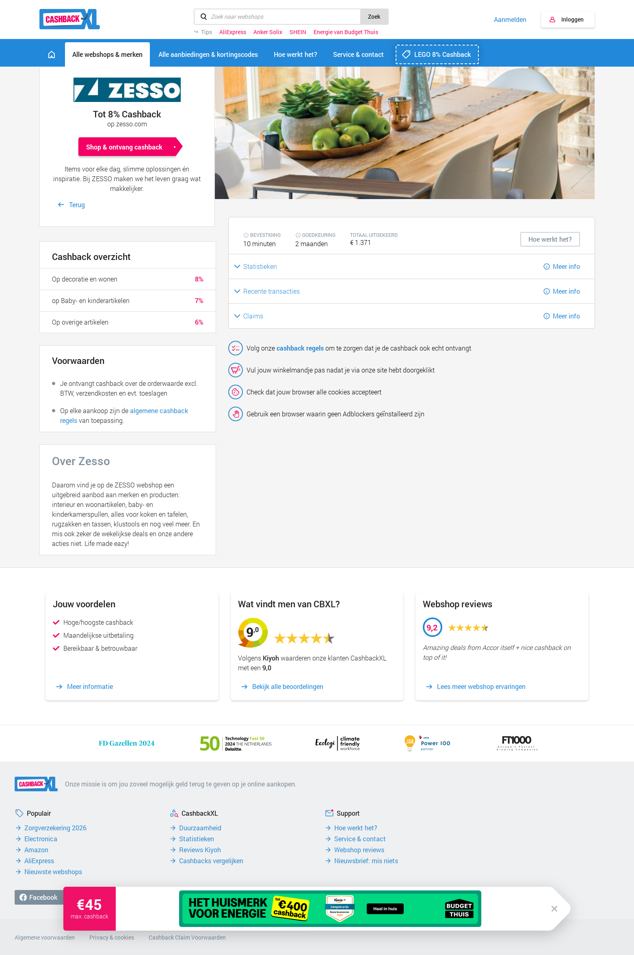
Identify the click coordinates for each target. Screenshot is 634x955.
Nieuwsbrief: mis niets (366, 860)
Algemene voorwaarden (45, 937)
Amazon (36, 849)
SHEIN (298, 32)
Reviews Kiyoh (200, 849)
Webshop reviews (359, 849)
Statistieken (196, 838)
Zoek (374, 16)
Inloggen (572, 19)
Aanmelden (510, 19)
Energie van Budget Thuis (346, 32)
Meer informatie (90, 686)
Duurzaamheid (200, 828)
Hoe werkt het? (355, 828)
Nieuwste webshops (53, 871)
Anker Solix (267, 32)
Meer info (566, 266)
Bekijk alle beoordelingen (287, 686)
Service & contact (360, 838)
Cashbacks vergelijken (211, 860)
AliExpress (232, 32)
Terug (77, 204)
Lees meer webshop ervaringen (481, 686)
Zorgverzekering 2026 (55, 828)
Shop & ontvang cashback (124, 147)
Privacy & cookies (111, 937)
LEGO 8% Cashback (442, 54)
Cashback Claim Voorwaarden (187, 937)
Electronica (40, 838)
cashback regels (300, 348)
